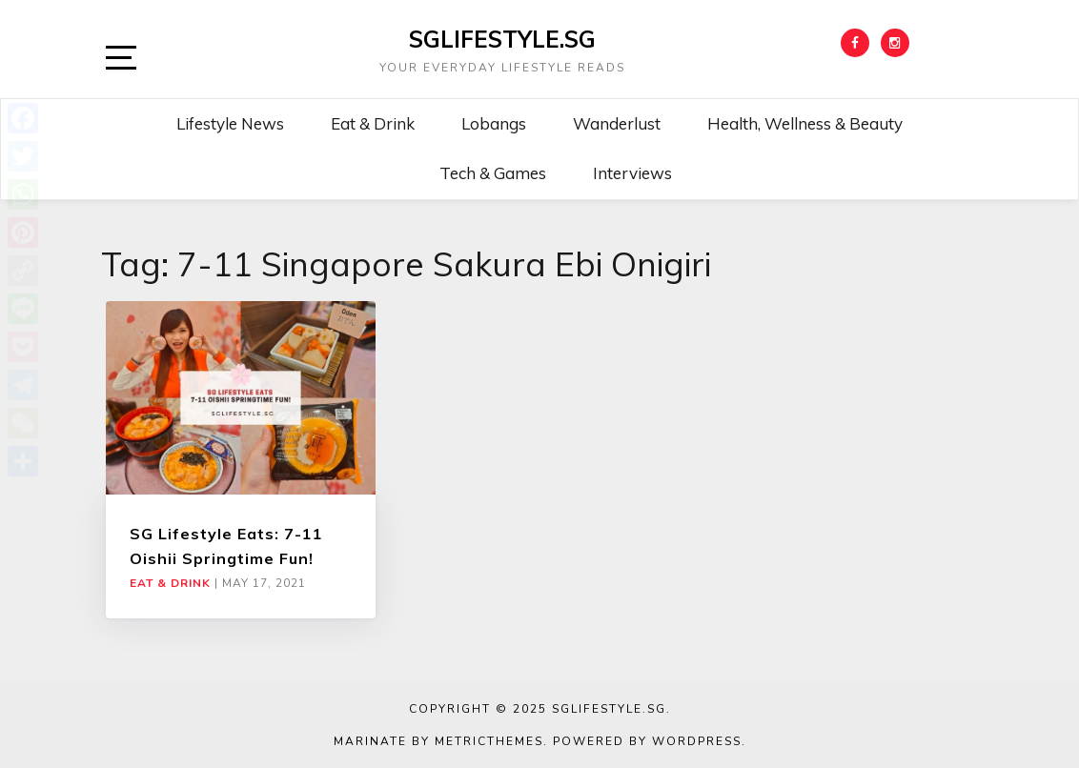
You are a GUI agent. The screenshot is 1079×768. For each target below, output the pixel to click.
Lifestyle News (230, 123)
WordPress (697, 741)
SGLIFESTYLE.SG (502, 39)
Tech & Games (492, 173)
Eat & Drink (373, 123)
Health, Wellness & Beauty (805, 123)
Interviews (632, 173)
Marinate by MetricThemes (438, 741)
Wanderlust (617, 123)
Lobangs (493, 123)
